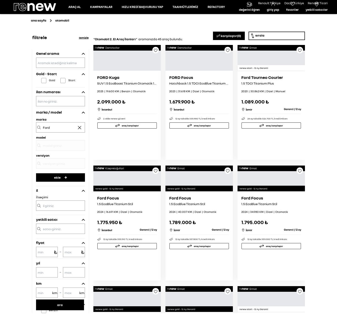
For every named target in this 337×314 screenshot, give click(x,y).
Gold (52, 101)
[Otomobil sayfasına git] (74, 17)
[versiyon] (60, 184)
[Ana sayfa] (38, 17)
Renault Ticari (318, 3)
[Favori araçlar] (292, 17)
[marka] (60, 148)
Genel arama (47, 74)
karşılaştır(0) (229, 57)
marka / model (49, 133)
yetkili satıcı (46, 240)
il (37, 211)
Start (71, 101)
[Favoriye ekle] (155, 72)
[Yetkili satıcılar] (317, 17)
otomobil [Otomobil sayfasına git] (62, 41)
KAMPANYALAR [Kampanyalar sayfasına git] (101, 17)
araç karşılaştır (130, 171)
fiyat (40, 263)
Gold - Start (46, 94)
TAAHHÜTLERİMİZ (185, 17)
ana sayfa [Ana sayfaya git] (38, 41)
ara (60, 305)
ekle (60, 198)
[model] (60, 166)
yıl (38, 284)
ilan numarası (48, 113)
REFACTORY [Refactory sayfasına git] (216, 17)
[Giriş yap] (273, 17)
